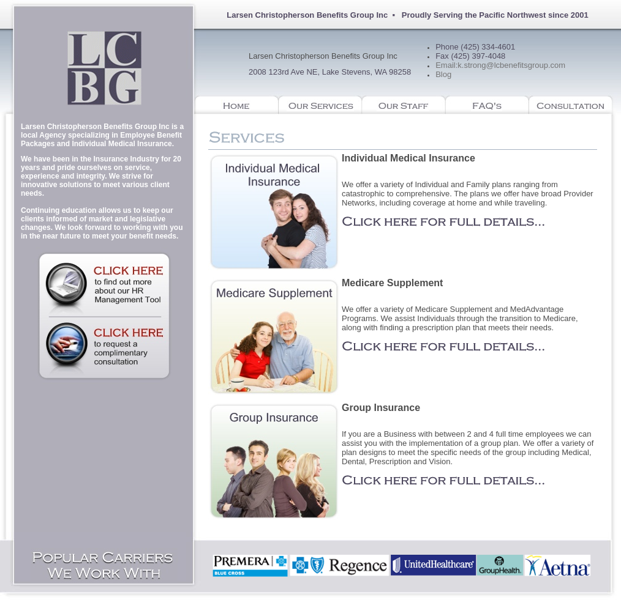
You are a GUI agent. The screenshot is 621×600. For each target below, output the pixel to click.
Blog (443, 74)
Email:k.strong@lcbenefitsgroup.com (500, 65)
